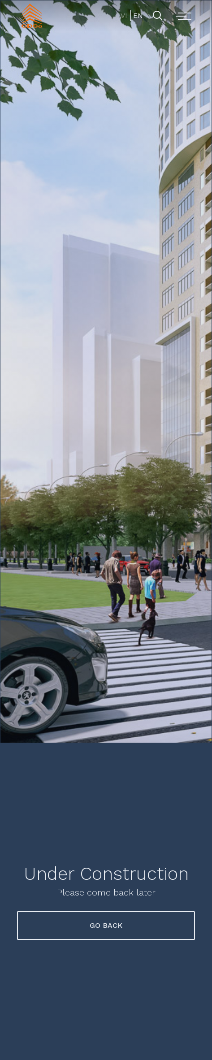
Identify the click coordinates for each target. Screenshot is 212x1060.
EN (137, 15)
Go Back (106, 925)
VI (124, 15)
